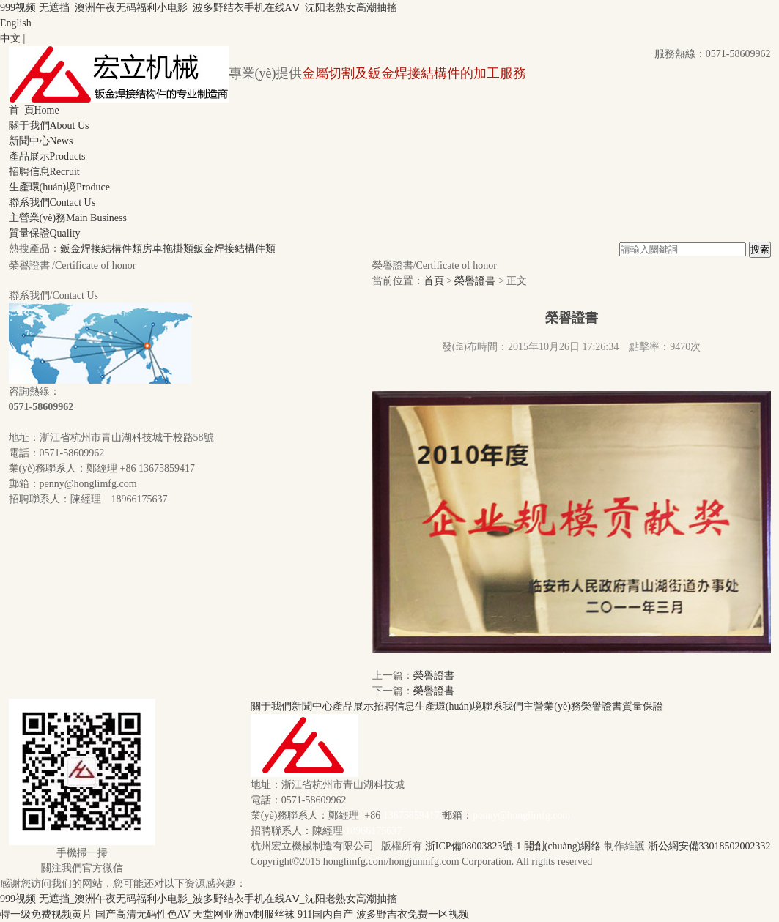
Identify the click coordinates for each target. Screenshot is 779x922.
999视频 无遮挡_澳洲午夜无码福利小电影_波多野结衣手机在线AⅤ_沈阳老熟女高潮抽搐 (198, 7)
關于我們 (49, 125)
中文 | (12, 38)
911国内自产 (325, 914)
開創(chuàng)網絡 (563, 846)
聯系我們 (52, 202)
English (16, 23)
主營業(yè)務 (68, 217)
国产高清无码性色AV (143, 914)
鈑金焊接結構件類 (101, 248)
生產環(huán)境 (59, 187)
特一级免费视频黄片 (46, 914)
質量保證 (45, 233)
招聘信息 (44, 171)
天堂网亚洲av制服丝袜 (244, 914)
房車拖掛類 (167, 248)
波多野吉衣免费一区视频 (412, 914)
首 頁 (34, 110)
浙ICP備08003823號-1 (473, 846)
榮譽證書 (474, 280)
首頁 (434, 280)
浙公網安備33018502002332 (709, 846)
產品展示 (47, 156)
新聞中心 (41, 140)
